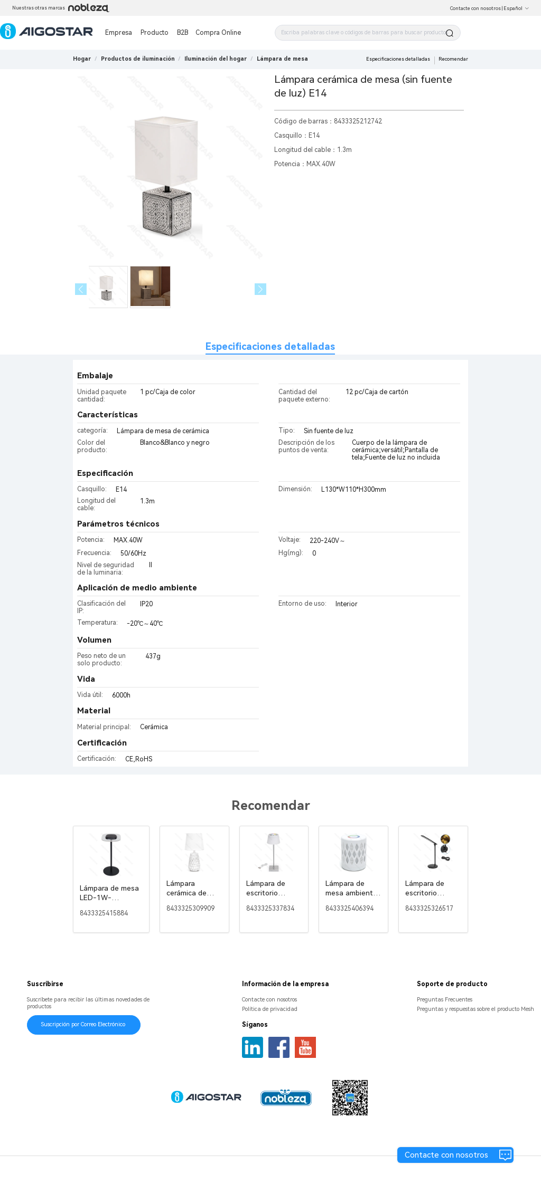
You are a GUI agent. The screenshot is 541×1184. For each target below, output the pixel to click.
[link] (138, 58)
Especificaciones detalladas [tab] (270, 346)
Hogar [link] (82, 58)
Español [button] (516, 8)
